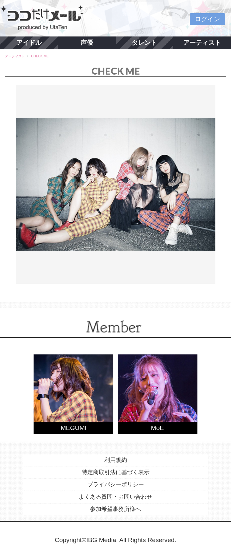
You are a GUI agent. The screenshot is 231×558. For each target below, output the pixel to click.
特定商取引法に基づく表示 (116, 472)
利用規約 (115, 460)
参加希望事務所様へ (115, 509)
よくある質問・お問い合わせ (115, 497)
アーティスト (202, 42)
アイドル (29, 42)
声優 (86, 42)
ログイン (207, 19)
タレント (144, 42)
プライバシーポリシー (115, 484)
